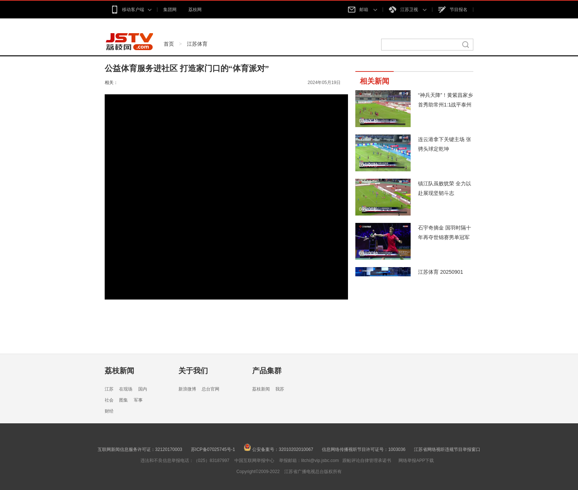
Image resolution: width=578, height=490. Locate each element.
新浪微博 (187, 389)
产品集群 (267, 371)
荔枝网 (195, 9)
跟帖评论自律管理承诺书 (366, 460)
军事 (138, 400)
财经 (109, 411)
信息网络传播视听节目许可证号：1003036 (363, 449)
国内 (142, 389)
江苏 (109, 389)
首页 (169, 44)
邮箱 (362, 10)
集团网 (170, 9)
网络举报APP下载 (416, 460)
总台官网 (210, 389)
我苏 (279, 389)
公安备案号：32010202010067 (278, 449)
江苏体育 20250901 (440, 272)
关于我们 (193, 371)
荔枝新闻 (119, 371)
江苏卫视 (407, 10)
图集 (123, 400)
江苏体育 (197, 44)
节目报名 (452, 10)
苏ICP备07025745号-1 (213, 449)
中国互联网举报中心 (254, 460)
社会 (109, 400)
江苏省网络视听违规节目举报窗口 (447, 449)
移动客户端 (131, 10)
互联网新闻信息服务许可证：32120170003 (140, 449)
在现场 (125, 389)
